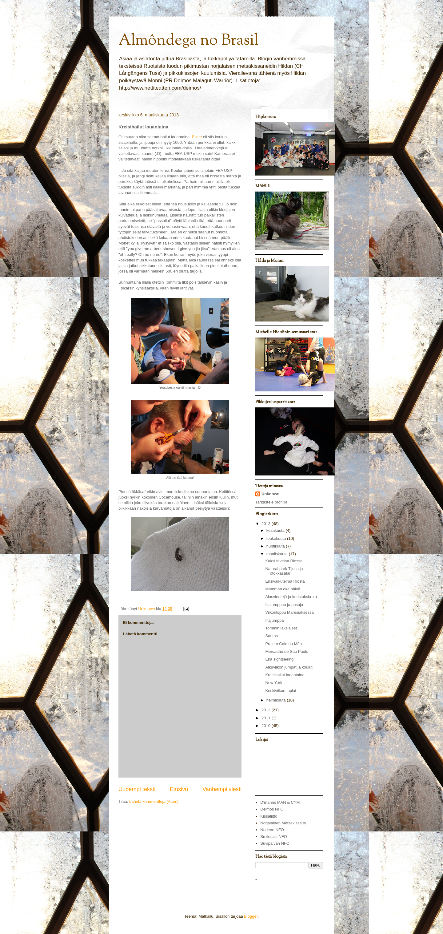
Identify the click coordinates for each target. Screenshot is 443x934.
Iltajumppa (274, 620)
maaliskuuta (277, 554)
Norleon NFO (272, 829)
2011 (266, 718)
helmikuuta (276, 700)
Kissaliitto (268, 816)
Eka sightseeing (279, 659)
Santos (271, 635)
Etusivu (179, 789)
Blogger (250, 916)
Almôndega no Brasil (188, 41)
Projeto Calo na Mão (283, 643)
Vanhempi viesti (221, 789)
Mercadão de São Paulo (286, 651)
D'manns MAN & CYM (280, 802)
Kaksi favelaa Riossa (283, 561)
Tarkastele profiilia (271, 502)
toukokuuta (276, 538)
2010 (266, 725)
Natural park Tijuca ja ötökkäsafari (284, 571)
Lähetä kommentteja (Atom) (153, 801)
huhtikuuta (276, 546)
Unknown (270, 493)
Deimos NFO (271, 809)
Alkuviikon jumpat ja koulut (288, 667)
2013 (266, 523)
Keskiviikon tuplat (280, 690)
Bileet (197, 137)
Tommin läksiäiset (281, 628)
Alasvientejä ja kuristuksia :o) (291, 596)
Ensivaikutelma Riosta (285, 581)
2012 (266, 710)
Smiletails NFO (273, 836)
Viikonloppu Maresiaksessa (289, 612)
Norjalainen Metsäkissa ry (283, 823)
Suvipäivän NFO (274, 843)
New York (273, 682)
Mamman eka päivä (282, 589)
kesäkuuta (276, 530)
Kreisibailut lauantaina (284, 675)
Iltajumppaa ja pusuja (284, 604)
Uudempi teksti (136, 789)
